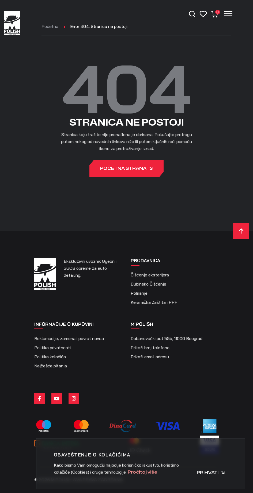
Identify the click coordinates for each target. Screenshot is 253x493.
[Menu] (228, 13)
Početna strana (126, 168)
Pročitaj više (142, 486)
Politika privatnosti (52, 347)
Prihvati (211, 486)
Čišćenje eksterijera (150, 274)
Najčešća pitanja (50, 365)
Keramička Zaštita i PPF (154, 302)
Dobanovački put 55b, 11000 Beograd (166, 338)
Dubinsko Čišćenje (148, 284)
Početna (49, 26)
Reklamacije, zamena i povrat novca (69, 338)
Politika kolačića (50, 356)
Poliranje (139, 293)
